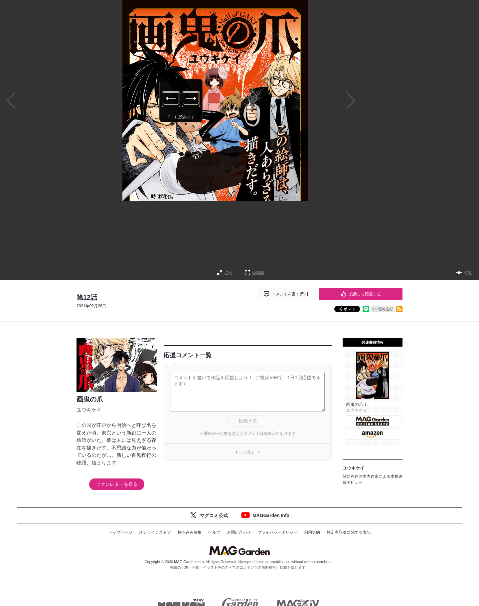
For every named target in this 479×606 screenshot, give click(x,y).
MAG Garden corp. (189, 562)
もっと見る (245, 452)
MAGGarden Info (270, 515)
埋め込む (385, 309)
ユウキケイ (89, 410)
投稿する (248, 421)
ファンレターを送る (117, 484)
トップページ (120, 532)
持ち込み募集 (190, 532)
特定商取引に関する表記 (349, 532)
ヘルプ (214, 532)
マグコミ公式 (214, 515)
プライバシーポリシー (277, 532)
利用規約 (312, 532)
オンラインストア (155, 532)
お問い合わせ (239, 532)
